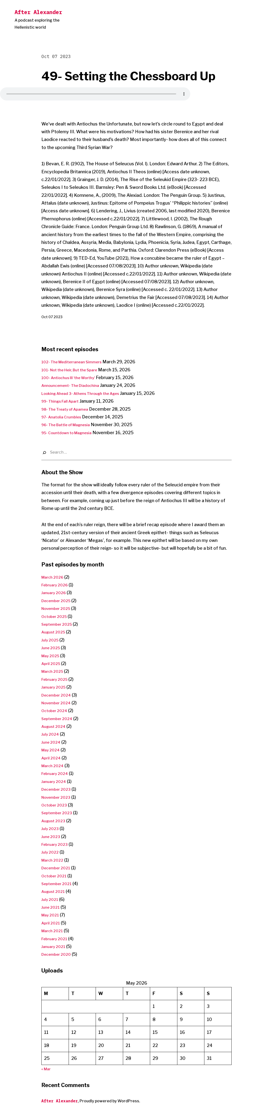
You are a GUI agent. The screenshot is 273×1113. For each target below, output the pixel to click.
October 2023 (56, 804)
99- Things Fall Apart (62, 401)
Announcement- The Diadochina (74, 385)
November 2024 (58, 702)
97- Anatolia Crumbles (64, 416)
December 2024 (58, 695)
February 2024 (56, 773)
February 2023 (56, 844)
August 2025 (55, 631)
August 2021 (54, 891)
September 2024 (59, 718)
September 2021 (59, 883)
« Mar (47, 1068)
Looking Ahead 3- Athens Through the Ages (86, 393)
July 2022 (51, 852)
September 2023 (59, 812)
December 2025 (58, 600)
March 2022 (53, 860)
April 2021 (51, 922)
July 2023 (51, 828)
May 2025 (52, 655)
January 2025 (55, 686)
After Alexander (38, 12)
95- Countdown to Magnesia (70, 432)
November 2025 (58, 608)
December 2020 (58, 954)
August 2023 (55, 820)
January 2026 (55, 592)
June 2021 (51, 907)
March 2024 (54, 765)
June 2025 (52, 647)
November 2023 (58, 797)
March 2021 (53, 930)
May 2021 (51, 914)
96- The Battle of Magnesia (70, 424)
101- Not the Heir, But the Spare (74, 369)
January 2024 (55, 781)
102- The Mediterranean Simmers (76, 361)
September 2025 (59, 624)
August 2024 (55, 726)
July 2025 (51, 639)
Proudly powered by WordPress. (110, 1101)
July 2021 (50, 899)
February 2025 (56, 679)
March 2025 (54, 671)
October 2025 (56, 616)
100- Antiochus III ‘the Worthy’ (73, 377)
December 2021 (58, 867)
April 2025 (52, 663)
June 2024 (52, 742)
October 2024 (56, 710)
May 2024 (52, 749)
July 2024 (51, 734)
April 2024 (52, 757)
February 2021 (56, 938)
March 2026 (54, 577)
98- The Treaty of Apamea (68, 409)
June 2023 (52, 836)
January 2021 (54, 946)
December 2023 (58, 789)
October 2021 (55, 875)
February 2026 (56, 584)
